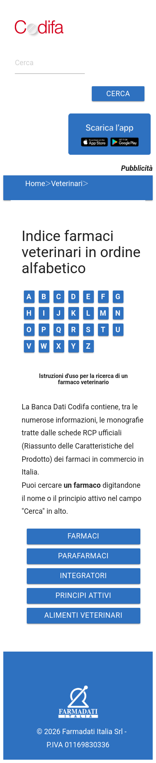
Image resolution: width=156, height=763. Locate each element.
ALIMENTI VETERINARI (83, 615)
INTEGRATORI (83, 576)
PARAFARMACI (83, 556)
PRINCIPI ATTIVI (84, 595)
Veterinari (67, 183)
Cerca (118, 94)
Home (35, 183)
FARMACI (83, 536)
